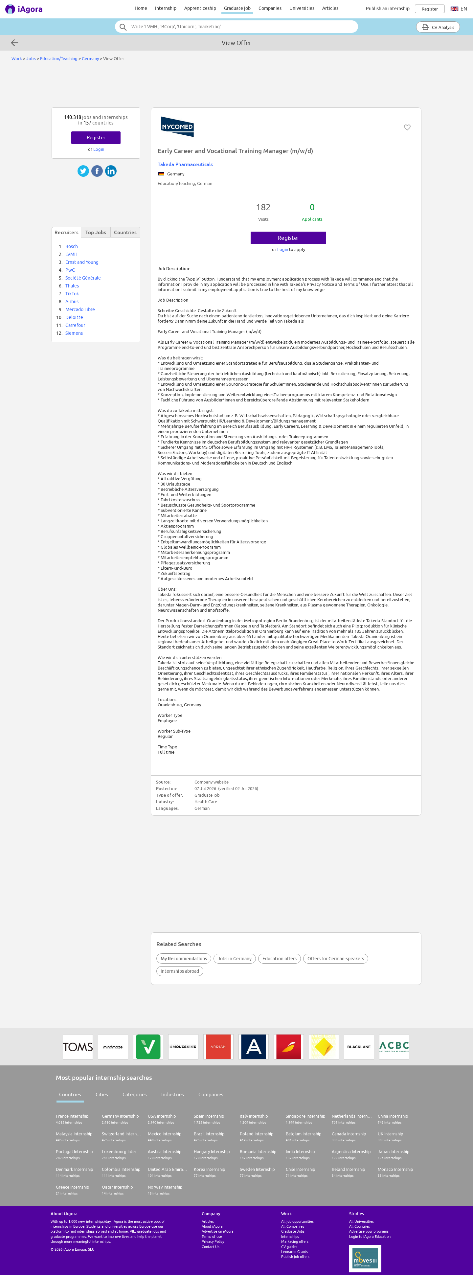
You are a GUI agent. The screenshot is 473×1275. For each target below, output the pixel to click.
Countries (70, 1094)
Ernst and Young (82, 262)
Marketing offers (294, 1241)
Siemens (74, 333)
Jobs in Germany (235, 958)
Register (289, 238)
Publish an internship (388, 8)
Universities (301, 8)
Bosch (71, 246)
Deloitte (74, 317)
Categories (135, 1094)
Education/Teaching (59, 58)
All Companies (292, 1226)
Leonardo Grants (294, 1251)
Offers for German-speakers (335, 958)
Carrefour (75, 325)
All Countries (359, 1226)
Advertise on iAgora (218, 1231)
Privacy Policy (213, 1241)
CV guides (289, 1246)
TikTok (72, 293)
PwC (70, 270)
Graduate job (237, 8)
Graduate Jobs (292, 1231)
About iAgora (212, 1226)
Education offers (279, 958)
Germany (90, 58)
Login (283, 249)
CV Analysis (438, 27)
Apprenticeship (200, 8)
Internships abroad (180, 971)
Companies (270, 8)
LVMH (71, 254)
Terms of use (212, 1236)
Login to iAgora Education (370, 1236)
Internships (290, 1236)
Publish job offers (295, 1256)
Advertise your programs (369, 1231)
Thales (72, 285)
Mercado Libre (80, 309)
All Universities (361, 1221)
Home (141, 8)
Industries (172, 1094)
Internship (165, 8)
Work (16, 58)
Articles (330, 8)
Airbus (72, 301)
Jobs (31, 58)
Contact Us (210, 1246)
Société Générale (83, 278)
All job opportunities (297, 1221)
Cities (102, 1094)
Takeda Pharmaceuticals (185, 164)
